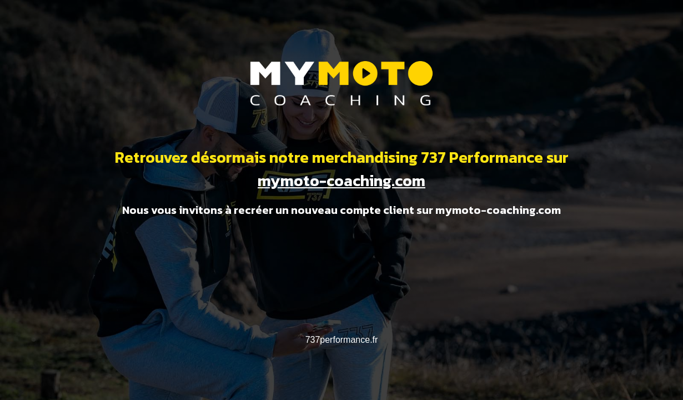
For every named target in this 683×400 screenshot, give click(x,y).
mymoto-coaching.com (341, 180)
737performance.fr (341, 339)
